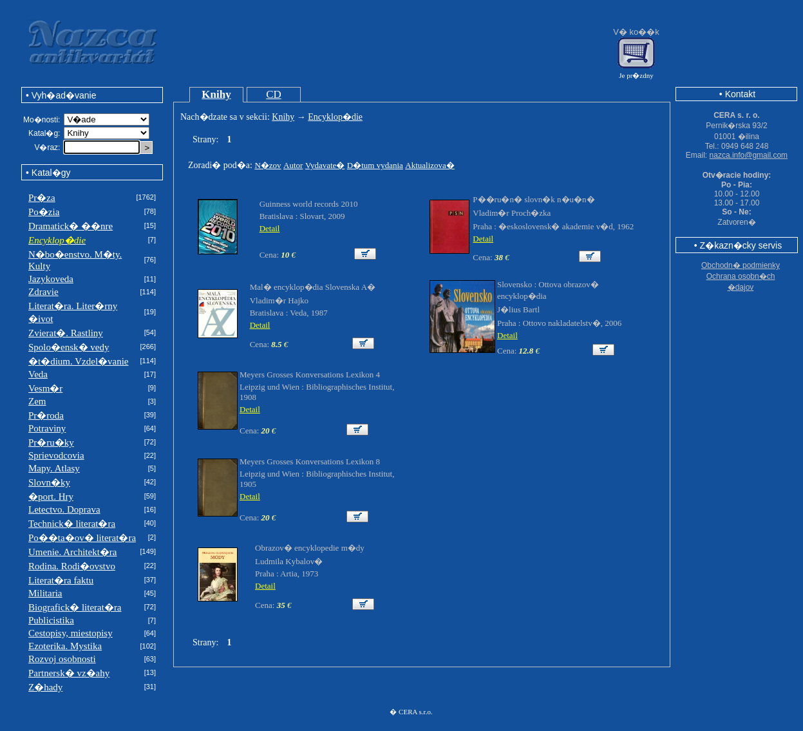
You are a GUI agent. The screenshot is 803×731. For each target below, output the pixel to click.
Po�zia (43, 212)
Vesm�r (45, 388)
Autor (293, 165)
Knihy (216, 94)
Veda (38, 374)
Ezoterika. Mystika (65, 646)
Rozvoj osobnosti (62, 659)
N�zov (267, 165)
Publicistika (51, 620)
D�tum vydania (375, 165)
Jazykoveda (50, 279)
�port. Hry (50, 496)
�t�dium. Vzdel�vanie (78, 361)
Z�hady (45, 687)
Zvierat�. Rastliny (65, 333)
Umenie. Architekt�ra (72, 552)
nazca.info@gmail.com (749, 155)
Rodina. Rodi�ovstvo (71, 566)
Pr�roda (46, 415)
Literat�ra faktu (60, 580)
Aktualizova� (430, 165)
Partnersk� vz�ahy (68, 673)
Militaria (45, 593)
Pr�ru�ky (51, 442)
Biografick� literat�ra (75, 607)
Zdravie (43, 292)
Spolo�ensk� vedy (68, 347)
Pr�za (41, 198)
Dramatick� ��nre (70, 226)
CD (273, 94)
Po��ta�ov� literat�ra (82, 538)
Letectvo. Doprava (64, 509)
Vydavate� (325, 165)
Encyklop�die (335, 117)
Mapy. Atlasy (54, 468)
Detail (270, 228)
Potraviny (47, 428)
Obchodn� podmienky (740, 265)
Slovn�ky (49, 482)
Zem (37, 401)
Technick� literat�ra (71, 523)
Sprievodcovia (56, 455)
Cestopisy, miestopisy (70, 633)
